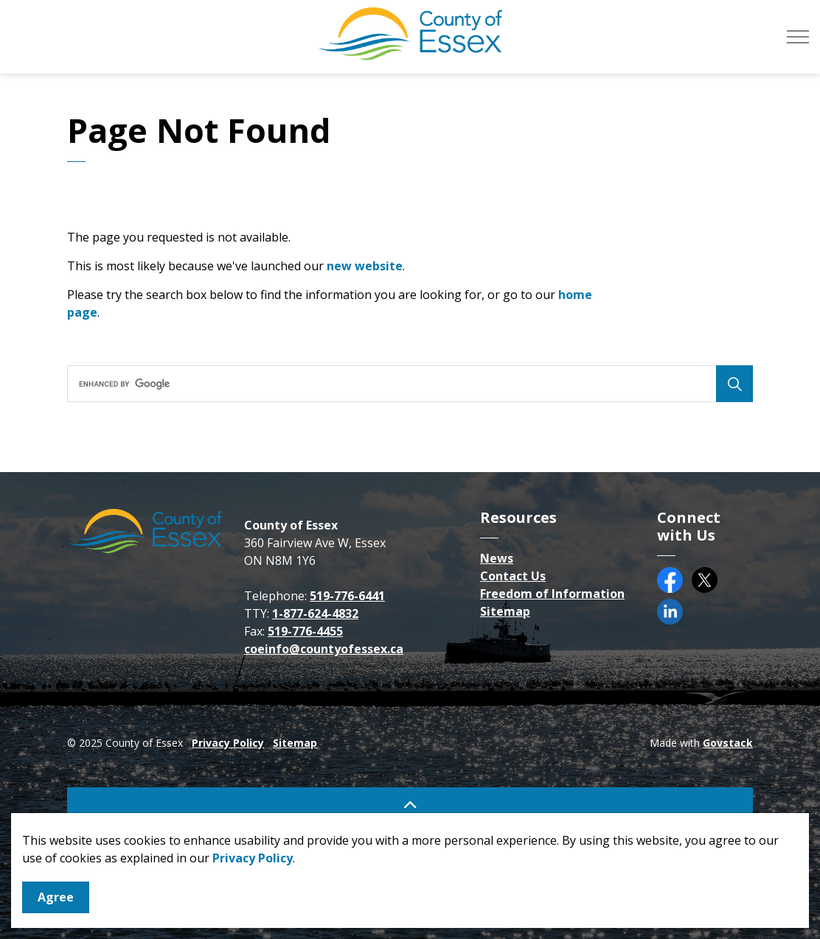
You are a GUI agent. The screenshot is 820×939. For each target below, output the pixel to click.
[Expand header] (798, 37)
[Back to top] (410, 803)
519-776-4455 (305, 631)
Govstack (728, 743)
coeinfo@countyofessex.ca (323, 649)
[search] (406, 383)
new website (365, 266)
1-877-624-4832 (315, 613)
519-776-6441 (347, 596)
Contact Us (513, 576)
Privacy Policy (252, 884)
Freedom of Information (552, 593)
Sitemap (505, 611)
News (496, 558)
